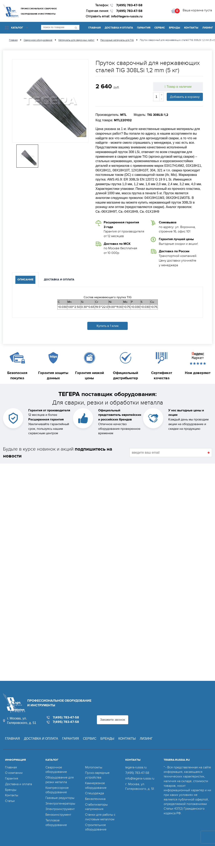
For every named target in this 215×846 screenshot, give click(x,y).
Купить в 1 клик (108, 326)
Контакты (191, 27)
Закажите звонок (112, 720)
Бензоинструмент (58, 815)
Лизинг (207, 27)
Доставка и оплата (119, 27)
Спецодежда (94, 793)
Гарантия (143, 27)
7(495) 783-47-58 (129, 5)
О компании (14, 773)
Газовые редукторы (59, 798)
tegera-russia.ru (136, 767)
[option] (50, 101)
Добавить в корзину (185, 97)
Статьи (10, 801)
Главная (94, 27)
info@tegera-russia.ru (126, 16)
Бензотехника (95, 799)
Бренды (174, 27)
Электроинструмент (60, 809)
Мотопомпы (93, 767)
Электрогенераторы (60, 804)
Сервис (159, 27)
